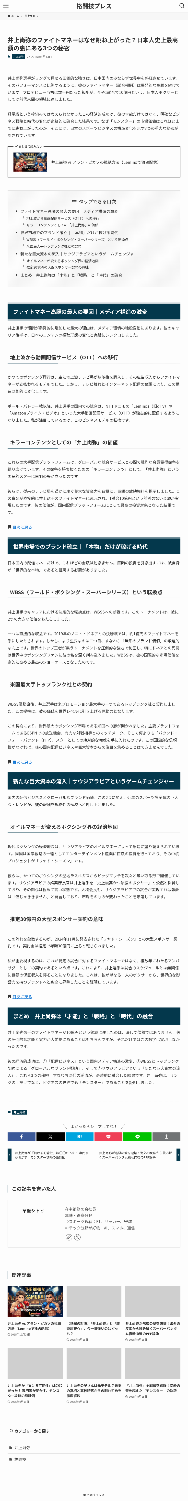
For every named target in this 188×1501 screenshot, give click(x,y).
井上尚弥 (18, 56)
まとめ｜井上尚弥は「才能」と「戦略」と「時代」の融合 (71, 275)
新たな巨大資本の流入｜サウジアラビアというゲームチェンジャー (79, 254)
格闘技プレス (94, 6)
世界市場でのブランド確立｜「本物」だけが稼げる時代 (69, 232)
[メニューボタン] (6, 6)
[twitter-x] (77, 1237)
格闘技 (20, 1459)
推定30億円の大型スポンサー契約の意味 (57, 267)
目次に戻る (22, 527)
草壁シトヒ (33, 1210)
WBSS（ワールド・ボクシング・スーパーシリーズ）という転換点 (77, 239)
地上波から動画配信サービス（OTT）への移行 (62, 218)
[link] (69, 1237)
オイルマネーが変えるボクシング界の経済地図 (62, 260)
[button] (21, 1136)
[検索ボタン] (182, 6)
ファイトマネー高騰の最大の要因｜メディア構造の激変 (69, 211)
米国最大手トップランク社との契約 (53, 246)
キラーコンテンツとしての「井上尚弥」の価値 (62, 224)
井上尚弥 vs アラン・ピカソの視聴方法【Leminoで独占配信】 (106, 162)
